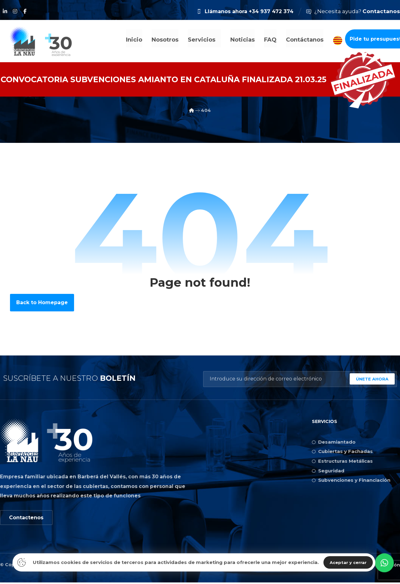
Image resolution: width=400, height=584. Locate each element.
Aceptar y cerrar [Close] (348, 562)
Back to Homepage (42, 302)
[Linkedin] (5, 11)
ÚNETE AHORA (372, 378)
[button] (384, 567)
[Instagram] (15, 11)
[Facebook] (25, 11)
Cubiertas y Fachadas (342, 452)
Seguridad (328, 472)
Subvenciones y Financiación (351, 482)
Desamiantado (334, 442)
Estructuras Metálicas (342, 462)
